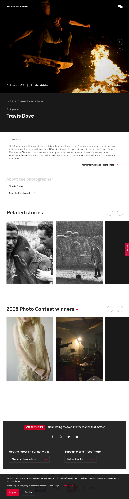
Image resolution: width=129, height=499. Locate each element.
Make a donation (75, 459)
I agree (12, 492)
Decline (28, 492)
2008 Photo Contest (19, 6)
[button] (110, 213)
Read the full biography (20, 193)
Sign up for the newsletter (24, 459)
